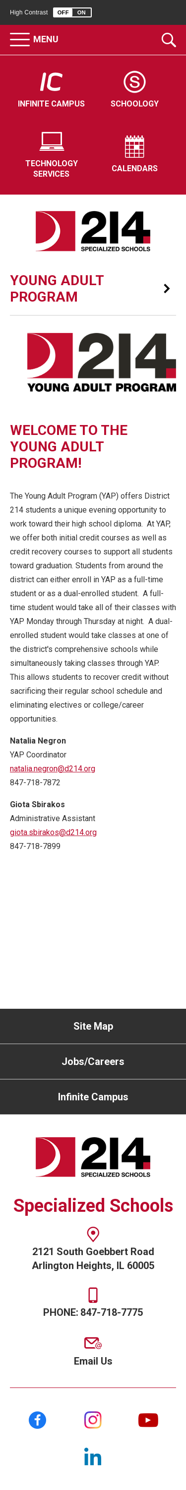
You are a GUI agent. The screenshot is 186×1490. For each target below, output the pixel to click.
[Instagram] (93, 1420)
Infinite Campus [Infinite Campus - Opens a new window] (93, 1097)
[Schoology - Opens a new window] (135, 90)
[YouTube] (148, 1420)
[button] (72, 12)
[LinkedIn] (93, 1456)
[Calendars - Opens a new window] (135, 155)
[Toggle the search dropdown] (169, 40)
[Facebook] (38, 1420)
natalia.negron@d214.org (52, 768)
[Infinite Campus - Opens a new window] (51, 90)
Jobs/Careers (93, 1061)
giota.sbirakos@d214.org (53, 832)
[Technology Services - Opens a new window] (51, 155)
